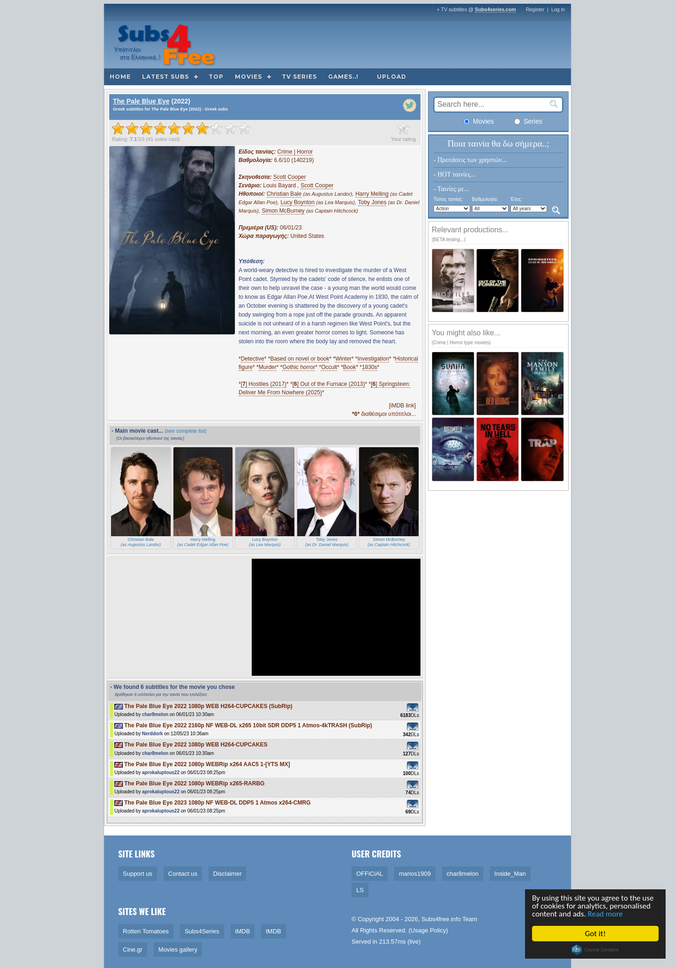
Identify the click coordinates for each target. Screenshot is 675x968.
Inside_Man (510, 873)
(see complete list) (185, 431)
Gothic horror (298, 367)
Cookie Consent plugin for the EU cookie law (595, 950)
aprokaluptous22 (161, 772)
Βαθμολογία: (485, 199)
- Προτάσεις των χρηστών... (470, 159)
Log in (558, 9)
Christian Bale (284, 194)
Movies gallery (177, 949)
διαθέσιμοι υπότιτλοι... (384, 414)
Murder (268, 367)
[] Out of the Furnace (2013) (328, 384)
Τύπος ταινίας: (448, 199)
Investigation (373, 358)
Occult (329, 367)
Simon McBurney (283, 210)
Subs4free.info (441, 919)
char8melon (155, 714)
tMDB (273, 931)
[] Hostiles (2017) (263, 384)
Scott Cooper (289, 177)
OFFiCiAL (369, 873)
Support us (137, 873)
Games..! (343, 76)
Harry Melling (372, 194)
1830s (369, 367)
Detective (252, 358)
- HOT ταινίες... (454, 174)
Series (528, 121)
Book (349, 367)
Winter (343, 358)
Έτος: (516, 199)
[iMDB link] (402, 405)
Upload (391, 76)
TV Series (299, 76)
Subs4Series (202, 931)
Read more (605, 914)
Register (535, 9)
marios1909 (415, 873)
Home (120, 76)
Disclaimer (227, 873)
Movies (248, 76)
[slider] (181, 128)
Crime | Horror (295, 151)
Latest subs (165, 76)
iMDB (242, 931)
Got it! (595, 933)
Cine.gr (132, 949)
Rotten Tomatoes (146, 931)
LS (360, 890)
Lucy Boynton (297, 202)
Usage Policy (428, 930)
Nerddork (152, 733)
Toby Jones (372, 202)
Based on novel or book (299, 358)
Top (216, 76)
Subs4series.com (495, 9)
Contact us (182, 873)
